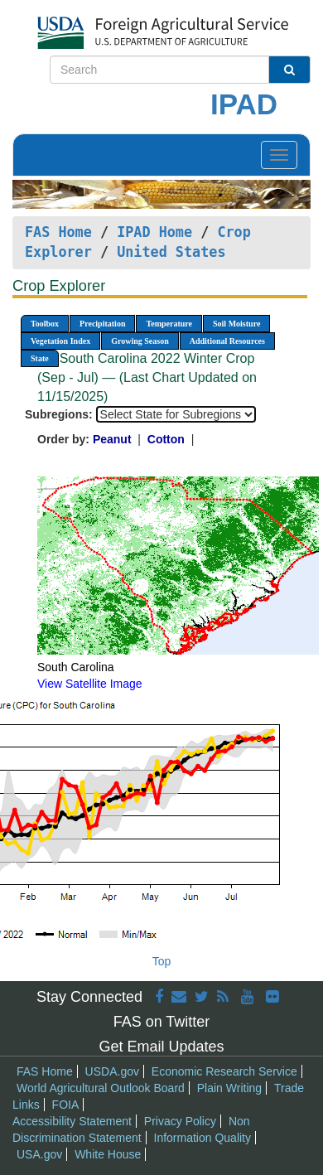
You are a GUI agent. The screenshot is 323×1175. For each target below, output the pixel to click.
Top (161, 961)
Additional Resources (227, 341)
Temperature (169, 323)
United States (171, 252)
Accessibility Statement (72, 1121)
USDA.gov (112, 1071)
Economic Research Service (224, 1071)
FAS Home (58, 232)
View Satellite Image (89, 683)
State (40, 358)
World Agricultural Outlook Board (101, 1088)
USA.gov (39, 1154)
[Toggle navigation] (279, 155)
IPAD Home (154, 232)
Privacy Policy (180, 1121)
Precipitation (102, 323)
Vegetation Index (60, 341)
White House (108, 1154)
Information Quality (203, 1137)
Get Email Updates (161, 1046)
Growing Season (140, 341)
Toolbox (45, 323)
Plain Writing (229, 1088)
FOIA (66, 1104)
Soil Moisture (236, 323)
